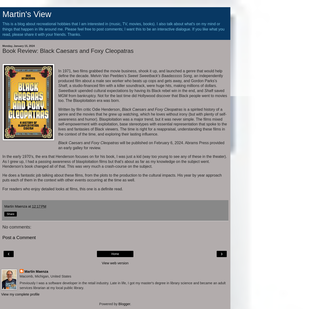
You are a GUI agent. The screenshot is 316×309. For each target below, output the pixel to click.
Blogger (124, 304)
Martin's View (26, 14)
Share (10, 214)
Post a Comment (19, 237)
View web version (115, 263)
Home (115, 254)
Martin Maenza (36, 271)
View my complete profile (20, 294)
